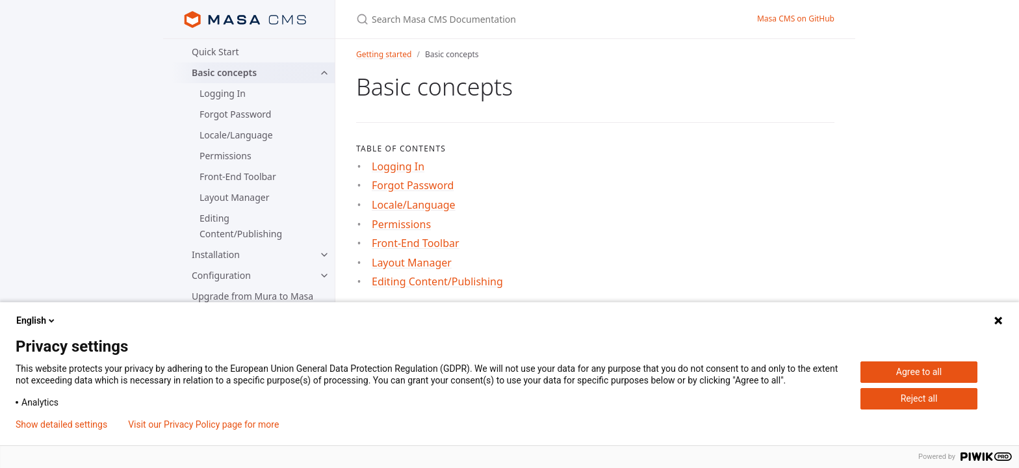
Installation (216, 254)
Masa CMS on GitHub (795, 18)
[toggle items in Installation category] (324, 254)
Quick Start (215, 52)
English (36, 320)
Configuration (221, 275)
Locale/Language (236, 135)
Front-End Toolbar (238, 176)
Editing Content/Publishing (241, 226)
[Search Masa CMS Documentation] (509, 19)
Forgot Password (235, 114)
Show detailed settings (61, 424)
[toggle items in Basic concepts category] (324, 72)
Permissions (226, 156)
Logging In (223, 93)
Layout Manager (235, 197)
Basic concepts (224, 72)
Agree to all (919, 372)
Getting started (383, 54)
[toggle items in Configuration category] (324, 275)
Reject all (919, 398)
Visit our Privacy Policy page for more (203, 424)
